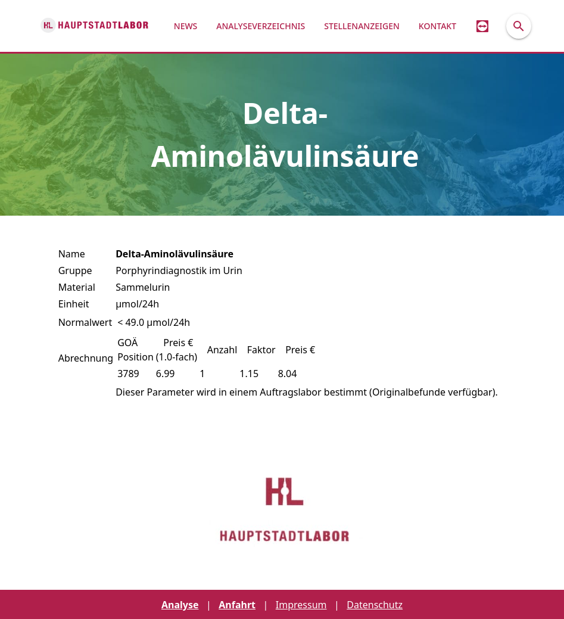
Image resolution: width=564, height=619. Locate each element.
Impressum (301, 604)
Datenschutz (375, 604)
